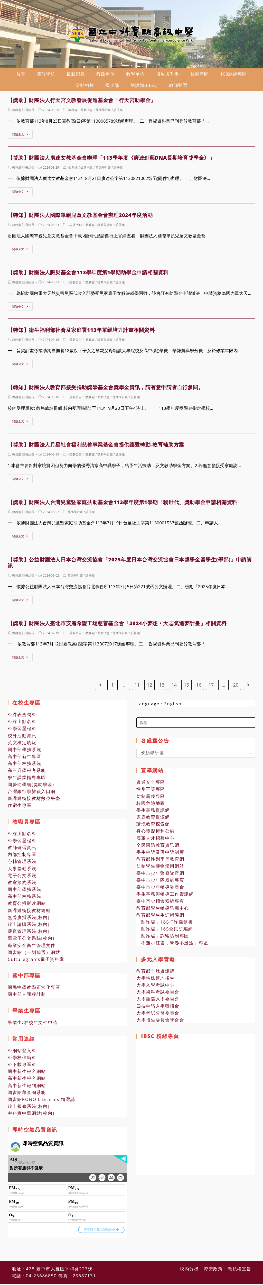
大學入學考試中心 (155, 987)
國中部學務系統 (24, 751)
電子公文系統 (22, 877)
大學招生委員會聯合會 (160, 1022)
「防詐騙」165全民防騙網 (164, 931)
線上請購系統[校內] (29, 926)
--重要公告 (75, 284)
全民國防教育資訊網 (157, 847)
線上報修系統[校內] (29, 1108)
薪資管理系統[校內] (29, 933)
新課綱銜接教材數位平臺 (34, 800)
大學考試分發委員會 (157, 1015)
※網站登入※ (22, 1052)
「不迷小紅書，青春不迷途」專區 (172, 945)
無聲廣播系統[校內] (29, 919)
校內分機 (189, 1258)
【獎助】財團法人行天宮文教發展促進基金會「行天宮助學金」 (82, 102)
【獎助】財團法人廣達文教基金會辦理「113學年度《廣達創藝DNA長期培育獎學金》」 (111, 159)
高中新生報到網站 (27, 1087)
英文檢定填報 (22, 744)
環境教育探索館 (153, 826)
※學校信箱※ (22, 1059)
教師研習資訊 (22, 849)
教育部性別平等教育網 (160, 861)
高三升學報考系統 (27, 772)
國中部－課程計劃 (27, 996)
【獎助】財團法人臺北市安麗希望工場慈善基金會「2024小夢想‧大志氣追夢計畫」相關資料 (117, 625)
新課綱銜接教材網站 (29, 912)
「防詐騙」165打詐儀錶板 (164, 924)
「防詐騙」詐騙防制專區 (162, 938)
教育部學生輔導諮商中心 (162, 910)
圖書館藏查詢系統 (27, 1094)
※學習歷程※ (22, 730)
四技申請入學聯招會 (157, 1008)
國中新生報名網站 (27, 1073)
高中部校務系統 (24, 765)
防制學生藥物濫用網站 (160, 868)
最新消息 (86, 112)
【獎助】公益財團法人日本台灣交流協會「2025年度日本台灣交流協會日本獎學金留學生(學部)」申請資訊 (130, 564)
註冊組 (118, 112)
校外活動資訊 (22, 737)
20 (236, 686)
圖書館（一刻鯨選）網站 (34, 954)
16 (199, 686)
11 (137, 686)
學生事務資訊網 (153, 812)
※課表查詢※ (22, 716)
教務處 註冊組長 (23, 112)
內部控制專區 (22, 856)
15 (186, 686)
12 (149, 686)
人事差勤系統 (22, 870)
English (172, 705)
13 (162, 686)
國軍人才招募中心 (155, 840)
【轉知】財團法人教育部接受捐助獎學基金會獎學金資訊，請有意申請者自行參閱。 (105, 389)
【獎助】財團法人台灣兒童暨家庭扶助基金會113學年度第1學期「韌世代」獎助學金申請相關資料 (122, 503)
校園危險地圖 (150, 805)
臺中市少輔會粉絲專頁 (160, 903)
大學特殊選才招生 (155, 980)
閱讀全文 (20, 136)
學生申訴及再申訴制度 (160, 854)
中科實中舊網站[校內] (31, 1115)
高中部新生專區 (24, 758)
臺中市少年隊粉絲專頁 (160, 882)
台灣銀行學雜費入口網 (31, 793)
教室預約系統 (22, 884)
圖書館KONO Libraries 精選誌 (41, 1101)
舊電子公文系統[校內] (31, 940)
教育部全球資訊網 (155, 973)
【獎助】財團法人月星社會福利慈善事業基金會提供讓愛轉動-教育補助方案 (96, 446)
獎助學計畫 (103, 112)
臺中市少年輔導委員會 (160, 889)
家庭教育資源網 (153, 819)
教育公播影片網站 (27, 905)
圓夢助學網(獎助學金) (31, 786)
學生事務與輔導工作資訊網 (165, 896)
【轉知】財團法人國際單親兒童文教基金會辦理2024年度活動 (80, 216)
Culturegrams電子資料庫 (36, 961)
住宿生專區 (20, 807)
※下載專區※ (22, 1066)
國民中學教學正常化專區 (34, 989)
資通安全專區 (150, 784)
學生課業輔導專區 (27, 779)
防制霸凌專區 (150, 798)
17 (211, 686)
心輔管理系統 (22, 863)
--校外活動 (75, 226)
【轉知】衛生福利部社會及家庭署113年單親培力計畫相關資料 (81, 331)
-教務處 (73, 112)
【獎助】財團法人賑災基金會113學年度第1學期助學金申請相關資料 (88, 274)
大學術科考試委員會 (157, 994)
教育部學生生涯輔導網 (160, 917)
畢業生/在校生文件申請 (33, 1024)
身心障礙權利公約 (155, 833)
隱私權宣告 (239, 1258)
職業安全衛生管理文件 (31, 947)
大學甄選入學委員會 (157, 1001)
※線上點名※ (22, 723)
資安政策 (213, 1258)
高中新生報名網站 (27, 1080)
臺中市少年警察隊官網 (160, 875)
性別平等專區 (150, 791)
